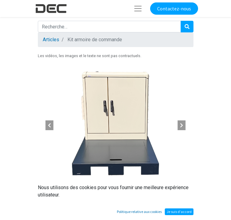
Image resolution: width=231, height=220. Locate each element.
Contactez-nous (174, 9)
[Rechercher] (187, 26)
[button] (49, 125)
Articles (51, 39)
